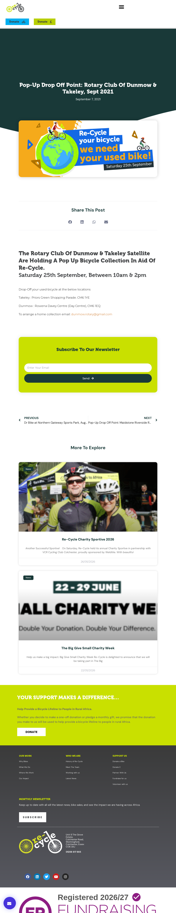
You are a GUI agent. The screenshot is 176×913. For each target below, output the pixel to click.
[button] (121, 7)
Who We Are (73, 756)
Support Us (120, 756)
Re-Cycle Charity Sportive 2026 (88, 539)
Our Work (25, 756)
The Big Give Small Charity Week (88, 648)
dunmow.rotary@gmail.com (91, 314)
